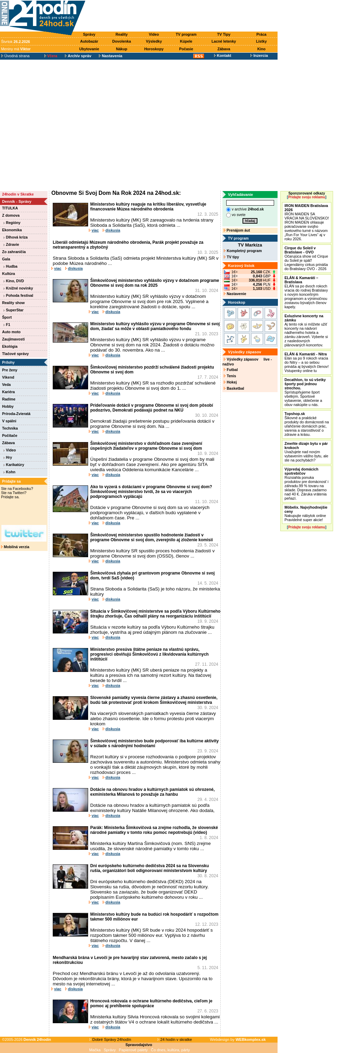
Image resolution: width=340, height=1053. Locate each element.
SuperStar (13, 310)
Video (154, 34)
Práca (261, 34)
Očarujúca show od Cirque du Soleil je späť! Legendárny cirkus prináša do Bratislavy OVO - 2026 (306, 258)
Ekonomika (12, 230)
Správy (89, 34)
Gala (6, 259)
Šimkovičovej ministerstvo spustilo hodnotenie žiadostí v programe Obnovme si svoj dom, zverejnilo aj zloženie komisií (151, 537)
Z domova (10, 215)
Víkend (8, 377)
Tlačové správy (15, 354)
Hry (7, 457)
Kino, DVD (13, 281)
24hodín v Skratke (18, 194)
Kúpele (186, 41)
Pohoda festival (18, 295)
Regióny (11, 223)
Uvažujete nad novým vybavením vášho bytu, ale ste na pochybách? (306, 451)
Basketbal (234, 388)
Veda (6, 384)
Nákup (121, 49)
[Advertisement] (65, 125)
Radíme (9, 399)
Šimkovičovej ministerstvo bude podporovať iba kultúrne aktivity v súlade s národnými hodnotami (154, 743)
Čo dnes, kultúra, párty (170, 1050)
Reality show (13, 303)
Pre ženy (9, 370)
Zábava (224, 49)
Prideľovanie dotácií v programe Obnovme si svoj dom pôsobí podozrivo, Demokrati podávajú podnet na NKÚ (151, 408)
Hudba (10, 266)
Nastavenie (235, 294)
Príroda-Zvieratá (16, 414)
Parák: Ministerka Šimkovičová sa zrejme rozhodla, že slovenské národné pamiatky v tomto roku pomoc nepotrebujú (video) (154, 830)
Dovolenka (121, 41)
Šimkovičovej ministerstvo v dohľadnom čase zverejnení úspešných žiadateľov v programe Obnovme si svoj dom (146, 446)
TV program (186, 34)
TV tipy (231, 257)
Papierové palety (133, 1050)
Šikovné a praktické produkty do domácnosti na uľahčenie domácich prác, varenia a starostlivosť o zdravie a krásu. (306, 424)
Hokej (230, 382)
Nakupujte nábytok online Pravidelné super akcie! (306, 513)
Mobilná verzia (15, 547)
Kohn (9, 472)
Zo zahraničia (14, 252)
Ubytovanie (89, 49)
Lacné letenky (224, 41)
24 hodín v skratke (175, 1039)
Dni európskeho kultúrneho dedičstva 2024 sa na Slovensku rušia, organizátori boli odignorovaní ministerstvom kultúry (149, 868)
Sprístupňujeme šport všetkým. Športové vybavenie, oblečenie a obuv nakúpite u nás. (305, 392)
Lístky (261, 41)
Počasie (186, 49)
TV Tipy (223, 34)
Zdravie (11, 244)
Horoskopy (154, 49)
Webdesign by (238, 1039)
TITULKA (10, 208)
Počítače (9, 435)
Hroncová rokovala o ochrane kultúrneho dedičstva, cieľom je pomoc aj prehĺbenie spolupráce (151, 1003)
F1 (6, 324)
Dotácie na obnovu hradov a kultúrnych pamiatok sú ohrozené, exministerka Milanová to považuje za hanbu (152, 792)
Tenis (230, 376)
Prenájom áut (237, 230)
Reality (122, 34)
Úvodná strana (15, 56)
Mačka (95, 1050)
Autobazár (89, 41)
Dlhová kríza (15, 237)
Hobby (8, 406)
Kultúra (8, 273)
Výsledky (154, 41)
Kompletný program (243, 251)
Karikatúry (13, 465)
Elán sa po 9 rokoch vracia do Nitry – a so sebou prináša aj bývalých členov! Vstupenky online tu (306, 362)
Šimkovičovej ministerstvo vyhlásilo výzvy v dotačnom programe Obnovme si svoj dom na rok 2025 (154, 283)
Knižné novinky (18, 288)
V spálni (9, 421)
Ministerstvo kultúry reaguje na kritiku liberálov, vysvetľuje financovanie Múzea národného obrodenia (148, 207)
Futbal (231, 370)
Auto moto (11, 332)
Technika (10, 428)
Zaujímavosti (13, 339)
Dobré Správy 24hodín (110, 1039)
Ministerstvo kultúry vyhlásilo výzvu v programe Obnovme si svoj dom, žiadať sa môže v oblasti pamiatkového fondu (155, 326)
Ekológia (9, 346)
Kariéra (8, 392)
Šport (7, 317)
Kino (261, 49)
